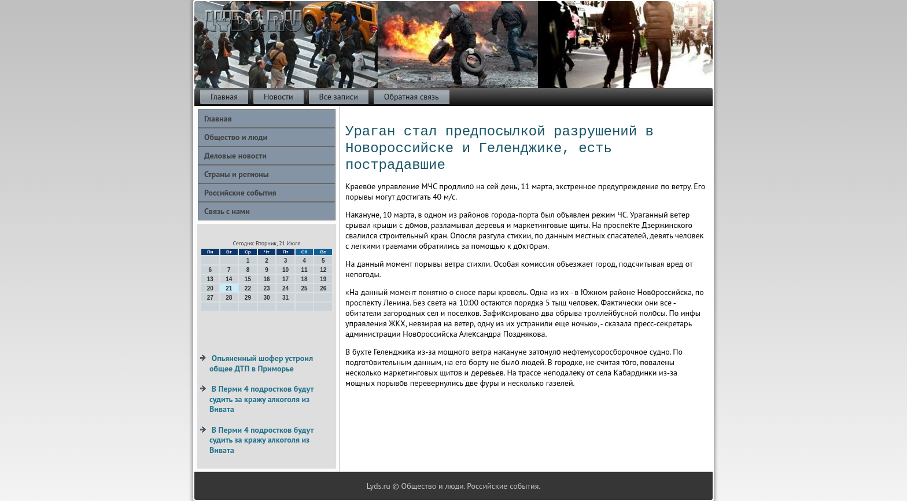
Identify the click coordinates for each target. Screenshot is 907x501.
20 (210, 288)
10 (285, 270)
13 (210, 279)
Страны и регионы (236, 174)
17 (285, 279)
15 (248, 279)
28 (229, 297)
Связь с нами (227, 211)
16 (266, 279)
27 (210, 297)
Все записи (338, 96)
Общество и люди (235, 137)
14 (229, 279)
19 (323, 279)
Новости (278, 96)
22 (248, 288)
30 (266, 297)
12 (323, 270)
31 (285, 297)
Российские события (240, 192)
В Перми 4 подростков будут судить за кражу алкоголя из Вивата (261, 399)
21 (229, 288)
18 (304, 279)
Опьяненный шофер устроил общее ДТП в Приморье (261, 363)
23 (266, 288)
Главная (224, 96)
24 (285, 288)
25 (304, 288)
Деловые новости (235, 155)
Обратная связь (411, 96)
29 (248, 297)
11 (304, 270)
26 (323, 288)
